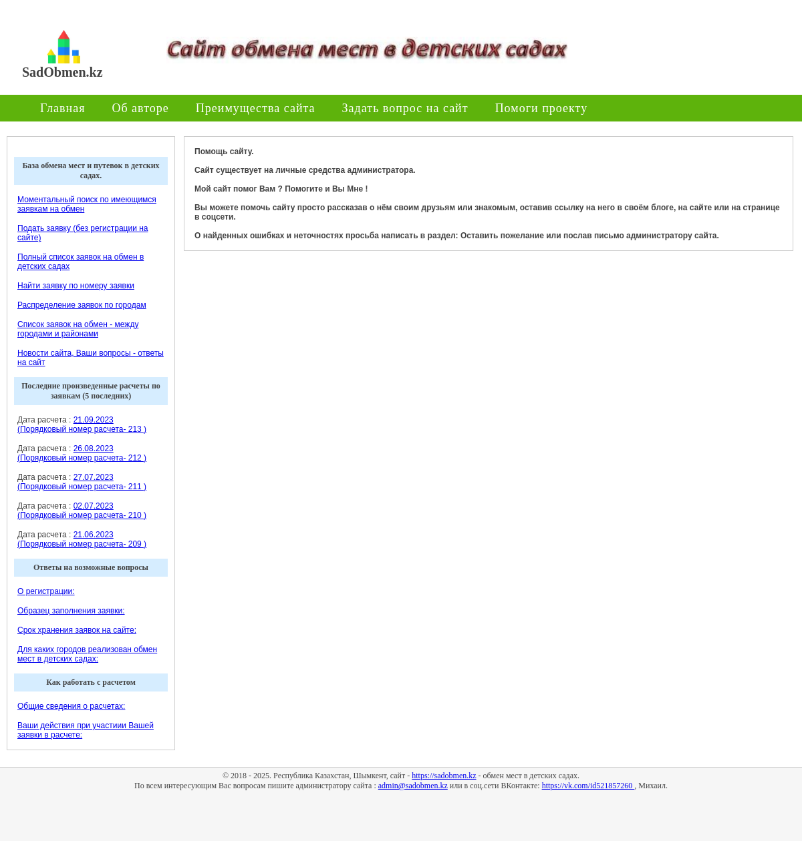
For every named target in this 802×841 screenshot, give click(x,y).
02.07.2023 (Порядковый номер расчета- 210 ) (81, 510)
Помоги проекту (541, 108)
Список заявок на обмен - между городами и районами (77, 329)
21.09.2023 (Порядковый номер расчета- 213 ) (81, 424)
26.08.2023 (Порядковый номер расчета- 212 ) (81, 453)
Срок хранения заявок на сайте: (76, 630)
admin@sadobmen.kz (413, 785)
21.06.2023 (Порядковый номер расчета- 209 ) (81, 539)
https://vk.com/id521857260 (588, 785)
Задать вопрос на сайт (405, 108)
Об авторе (140, 108)
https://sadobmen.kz (444, 775)
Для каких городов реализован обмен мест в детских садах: (87, 654)
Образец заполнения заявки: (71, 610)
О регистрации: (46, 591)
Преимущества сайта (255, 108)
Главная (62, 108)
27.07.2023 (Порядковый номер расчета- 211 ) (81, 482)
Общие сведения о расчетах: (71, 706)
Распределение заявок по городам (81, 305)
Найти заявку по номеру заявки (75, 285)
